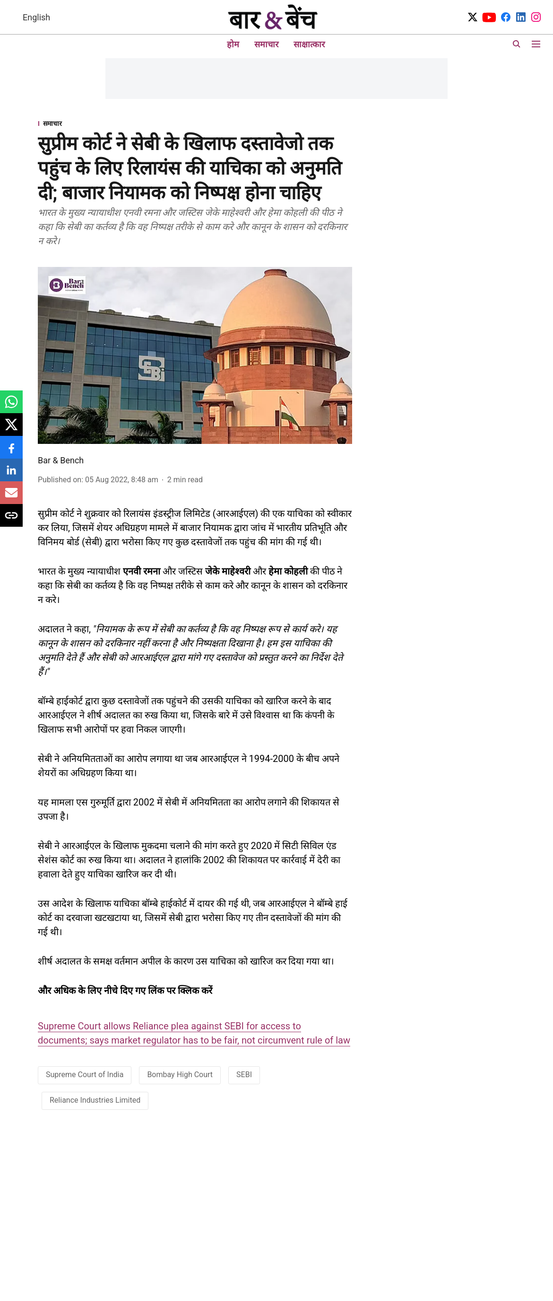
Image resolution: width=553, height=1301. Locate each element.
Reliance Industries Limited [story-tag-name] (95, 1100)
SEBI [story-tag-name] (244, 1074)
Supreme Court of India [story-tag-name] (84, 1074)
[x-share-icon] (11, 429)
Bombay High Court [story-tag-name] (180, 1074)
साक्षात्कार (309, 44)
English (36, 17)
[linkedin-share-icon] (11, 474)
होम (233, 44)
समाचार (266, 44)
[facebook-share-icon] (11, 452)
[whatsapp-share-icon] (11, 406)
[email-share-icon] (11, 497)
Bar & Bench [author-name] (61, 460)
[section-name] (195, 123)
